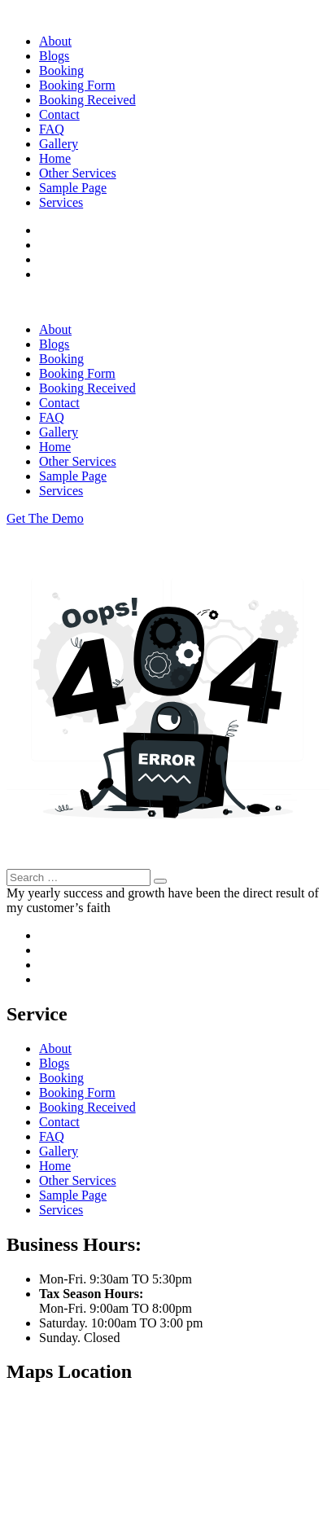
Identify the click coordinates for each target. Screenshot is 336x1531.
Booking (61, 70)
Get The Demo (45, 518)
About (55, 41)
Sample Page (73, 188)
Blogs (54, 56)
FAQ (51, 129)
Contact (59, 114)
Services (61, 202)
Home (55, 158)
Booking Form (77, 85)
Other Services (77, 173)
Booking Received (87, 100)
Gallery (58, 144)
